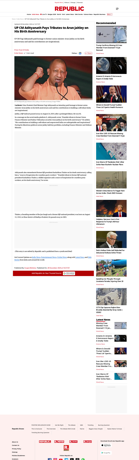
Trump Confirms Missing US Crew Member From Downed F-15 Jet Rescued (109, 47)
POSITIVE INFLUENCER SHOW (41, 425)
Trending (90, 425)
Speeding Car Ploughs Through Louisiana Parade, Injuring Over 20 (109, 280)
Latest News (79, 257)
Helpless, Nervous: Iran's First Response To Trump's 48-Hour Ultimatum (107, 221)
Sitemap (14, 452)
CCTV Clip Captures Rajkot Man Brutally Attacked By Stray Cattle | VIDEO (109, 310)
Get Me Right (59, 425)
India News (18, 53)
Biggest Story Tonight (96, 429)
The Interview (51, 429)
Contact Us (15, 445)
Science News (100, 82)
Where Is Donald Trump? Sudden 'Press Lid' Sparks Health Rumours (109, 106)
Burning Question (104, 425)
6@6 (81, 425)
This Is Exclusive (37, 429)
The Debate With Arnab (67, 429)
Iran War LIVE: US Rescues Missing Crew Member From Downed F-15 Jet (110, 134)
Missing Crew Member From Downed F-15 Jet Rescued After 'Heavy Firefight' (103, 328)
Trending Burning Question (40, 433)
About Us (15, 442)
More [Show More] (109, 14)
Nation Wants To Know (114, 429)
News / (14, 19)
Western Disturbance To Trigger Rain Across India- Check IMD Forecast (110, 192)
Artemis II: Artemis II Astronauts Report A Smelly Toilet (108, 77)
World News (100, 53)
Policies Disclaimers (18, 456)
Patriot (82, 429)
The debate (71, 425)
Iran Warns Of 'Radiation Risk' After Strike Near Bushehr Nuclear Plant (110, 163)
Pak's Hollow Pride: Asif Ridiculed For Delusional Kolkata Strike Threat (110, 251)
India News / (20, 19)
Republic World (59, 2)
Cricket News (62, 257)
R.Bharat (66, 2)
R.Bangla (73, 2)
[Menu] (116, 8)
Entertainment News (48, 257)
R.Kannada (80, 2)
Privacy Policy (16, 449)
